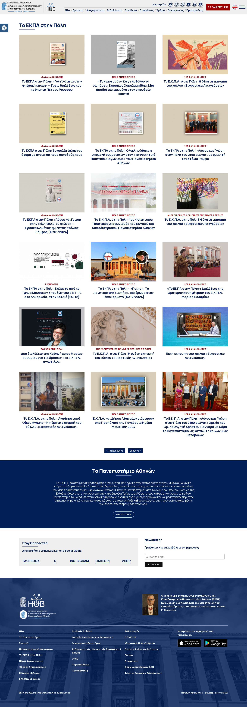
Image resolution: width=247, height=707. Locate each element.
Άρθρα (160, 10)
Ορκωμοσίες (176, 10)
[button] (4, 28)
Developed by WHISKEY (216, 692)
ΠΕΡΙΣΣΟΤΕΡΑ (123, 514)
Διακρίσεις (146, 10)
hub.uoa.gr (184, 635)
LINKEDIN (102, 561)
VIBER (126, 561)
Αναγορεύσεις (95, 10)
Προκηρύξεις (194, 10)
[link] (170, 4)
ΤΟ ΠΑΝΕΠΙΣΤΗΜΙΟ (218, 7)
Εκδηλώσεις (114, 10)
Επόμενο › (135, 450)
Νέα (67, 10)
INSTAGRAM (79, 561)
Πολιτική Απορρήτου (192, 692)
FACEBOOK (31, 561)
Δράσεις (78, 10)
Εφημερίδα (159, 4)
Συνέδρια (131, 10)
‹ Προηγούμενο (114, 450)
